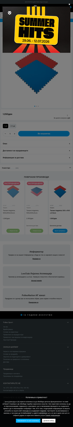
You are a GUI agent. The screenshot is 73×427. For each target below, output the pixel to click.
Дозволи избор (49, 421)
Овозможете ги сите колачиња (28, 421)
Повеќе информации (52, 415)
